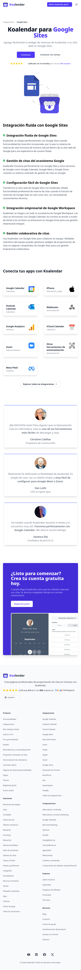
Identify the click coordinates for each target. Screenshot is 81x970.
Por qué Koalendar (10, 739)
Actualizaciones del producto (54, 929)
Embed (6, 744)
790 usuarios (65, 63)
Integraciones (8, 22)
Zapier (45, 755)
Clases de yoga (9, 906)
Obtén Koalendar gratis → (60, 4)
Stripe (45, 749)
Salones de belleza (10, 845)
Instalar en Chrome (50, 934)
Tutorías (6, 901)
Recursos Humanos (11, 881)
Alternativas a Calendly (52, 809)
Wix (44, 780)
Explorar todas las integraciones (40, 384)
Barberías (7, 830)
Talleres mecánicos (10, 825)
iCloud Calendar (49, 729)
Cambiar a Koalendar (51, 860)
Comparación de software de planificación (60, 865)
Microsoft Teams (49, 739)
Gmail (45, 760)
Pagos (5, 775)
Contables (7, 814)
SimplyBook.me (49, 840)
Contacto (46, 919)
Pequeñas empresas (11, 891)
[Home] (14, 4)
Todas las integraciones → (53, 795)
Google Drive (48, 765)
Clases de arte (8, 820)
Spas (5, 896)
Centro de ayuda (49, 924)
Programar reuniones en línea (15, 755)
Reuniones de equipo (11, 804)
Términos (46, 900)
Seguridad (47, 885)
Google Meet (48, 734)
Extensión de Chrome (51, 770)
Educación (7, 840)
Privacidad (47, 895)
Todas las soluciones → (12, 911)
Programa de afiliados (51, 890)
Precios (6, 780)
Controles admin (9, 765)
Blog (44, 914)
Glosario (46, 939)
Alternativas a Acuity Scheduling (56, 814)
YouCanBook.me (49, 845)
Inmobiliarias (8, 876)
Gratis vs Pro (8, 734)
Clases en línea (9, 860)
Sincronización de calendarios (15, 760)
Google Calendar (49, 719)
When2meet (47, 855)
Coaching (7, 835)
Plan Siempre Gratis (11, 729)
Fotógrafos (7, 870)
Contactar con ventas (50, 54)
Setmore (46, 830)
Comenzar (26, 54)
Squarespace (48, 785)
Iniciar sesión (8, 790)
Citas (5, 809)
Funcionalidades (9, 719)
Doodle (45, 835)
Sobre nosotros (49, 879)
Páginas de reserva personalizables (17, 770)
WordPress (47, 775)
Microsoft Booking (50, 825)
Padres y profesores (11, 865)
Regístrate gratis (22, 604)
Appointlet (47, 850)
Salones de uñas (9, 855)
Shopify (46, 790)
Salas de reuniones (10, 850)
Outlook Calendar (50, 724)
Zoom (45, 744)
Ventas (5, 886)
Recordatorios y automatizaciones (17, 749)
